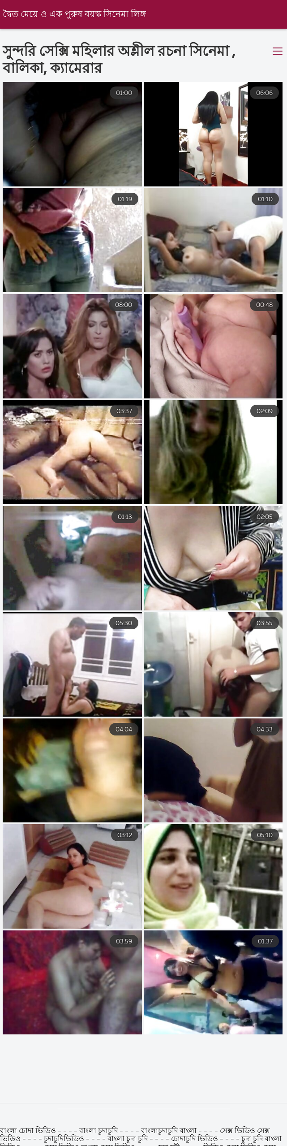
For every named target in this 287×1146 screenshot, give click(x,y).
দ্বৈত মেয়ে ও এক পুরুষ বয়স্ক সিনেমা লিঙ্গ (74, 14)
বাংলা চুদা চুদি (127, 1139)
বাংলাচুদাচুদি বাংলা (169, 1131)
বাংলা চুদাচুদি (99, 1131)
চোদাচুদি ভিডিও (195, 1139)
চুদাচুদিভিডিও (64, 1139)
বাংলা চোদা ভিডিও (28, 1131)
